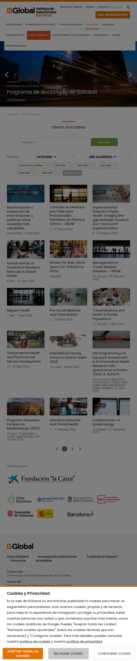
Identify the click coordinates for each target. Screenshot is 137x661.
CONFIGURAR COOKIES (114, 654)
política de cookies (35, 641)
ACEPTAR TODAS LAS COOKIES (23, 653)
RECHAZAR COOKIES (68, 654)
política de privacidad (84, 641)
